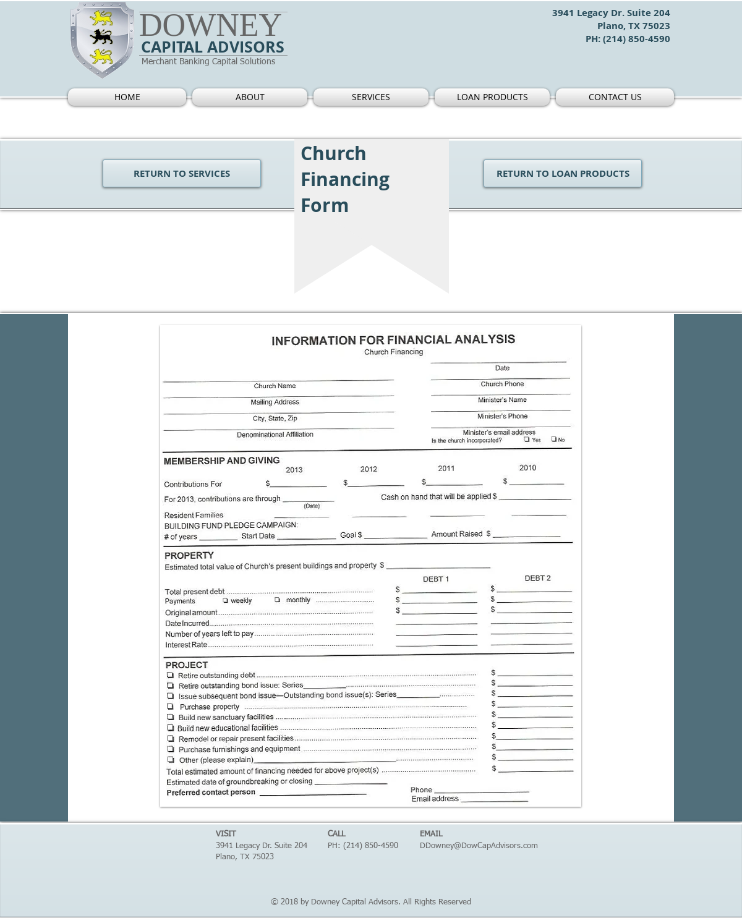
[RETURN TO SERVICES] (182, 173)
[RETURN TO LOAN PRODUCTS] (563, 173)
